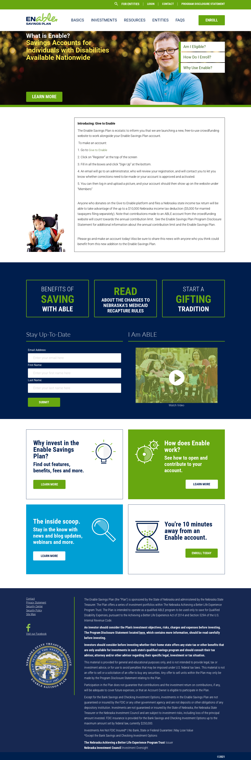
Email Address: (37, 350)
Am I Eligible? (194, 46)
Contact (168, 3)
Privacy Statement (36, 602)
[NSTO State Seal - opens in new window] (48, 668)
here (142, 632)
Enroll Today (201, 553)
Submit (44, 402)
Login (150, 3)
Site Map (31, 614)
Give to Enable (98, 150)
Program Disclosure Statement (203, 3)
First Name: (35, 365)
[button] (116, 4)
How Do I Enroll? (197, 57)
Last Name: (35, 380)
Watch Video (176, 405)
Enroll (212, 20)
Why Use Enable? (197, 68)
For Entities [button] (130, 4)
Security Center (34, 606)
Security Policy (34, 610)
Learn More (46, 97)
